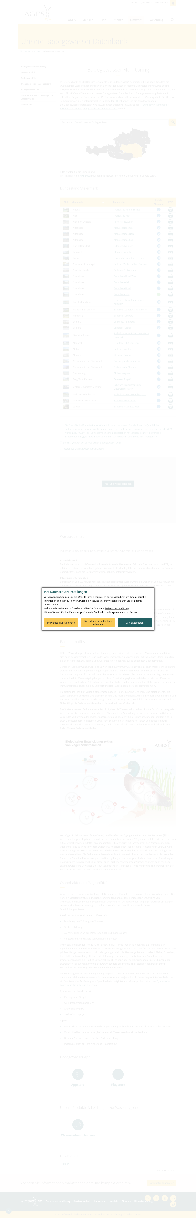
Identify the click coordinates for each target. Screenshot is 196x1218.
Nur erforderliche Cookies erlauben (98, 622)
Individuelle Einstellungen (61, 622)
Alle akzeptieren (135, 622)
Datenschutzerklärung (117, 608)
